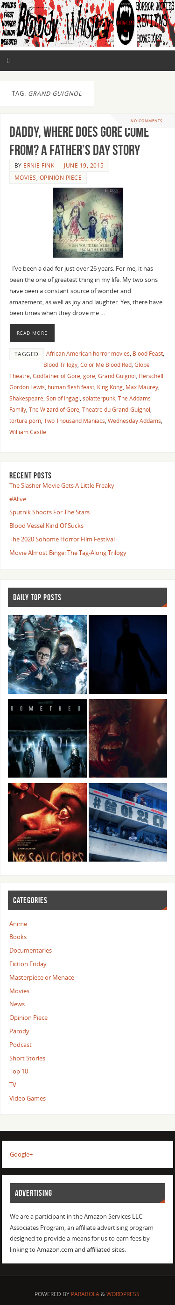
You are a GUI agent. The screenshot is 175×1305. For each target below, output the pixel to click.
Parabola (85, 1294)
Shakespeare (26, 398)
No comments (146, 120)
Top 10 (18, 1071)
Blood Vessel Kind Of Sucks (46, 526)
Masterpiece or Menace (41, 978)
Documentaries (30, 950)
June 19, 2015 (84, 165)
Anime (18, 924)
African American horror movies (88, 354)
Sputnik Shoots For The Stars (49, 512)
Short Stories (27, 1058)
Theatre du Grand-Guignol (116, 410)
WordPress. (123, 1294)
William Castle (27, 432)
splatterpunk (99, 398)
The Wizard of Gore (54, 410)
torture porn (25, 421)
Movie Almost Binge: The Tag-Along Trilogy (67, 553)
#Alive (17, 499)
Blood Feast (148, 354)
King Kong (110, 387)
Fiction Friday (28, 964)
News (17, 1004)
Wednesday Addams (134, 421)
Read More (32, 333)
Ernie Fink (38, 165)
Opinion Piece (61, 178)
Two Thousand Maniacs (74, 421)
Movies (25, 178)
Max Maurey (142, 387)
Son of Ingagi (63, 398)
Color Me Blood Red (106, 365)
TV (12, 1085)
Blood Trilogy (60, 365)
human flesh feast (71, 387)
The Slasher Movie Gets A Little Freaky (61, 486)
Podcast (20, 1045)
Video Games (27, 1098)
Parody (19, 1031)
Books (18, 937)
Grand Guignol (117, 376)
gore (89, 376)
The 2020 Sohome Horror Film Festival (62, 539)
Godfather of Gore (56, 376)
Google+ (21, 1154)
